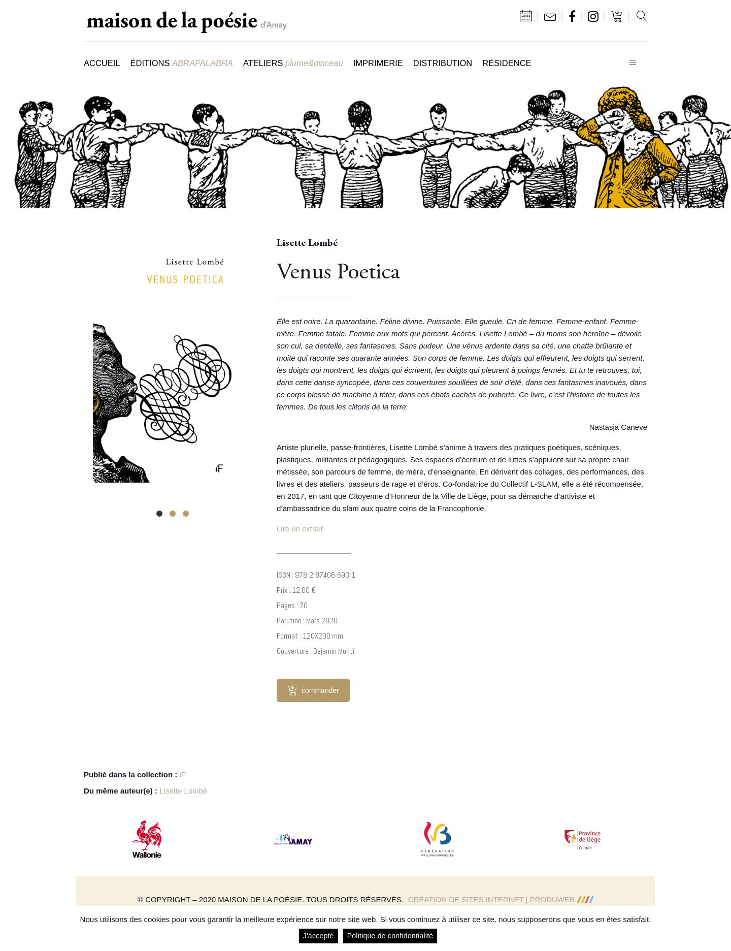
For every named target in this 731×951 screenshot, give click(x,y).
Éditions (181, 63)
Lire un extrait (300, 528)
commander (313, 690)
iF (182, 774)
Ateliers (293, 63)
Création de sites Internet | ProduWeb (500, 899)
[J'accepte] (718, 929)
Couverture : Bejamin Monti (315, 651)
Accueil (102, 63)
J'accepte (318, 936)
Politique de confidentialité (390, 936)
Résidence (506, 63)
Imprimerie (378, 63)
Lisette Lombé (183, 790)
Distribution (442, 63)
